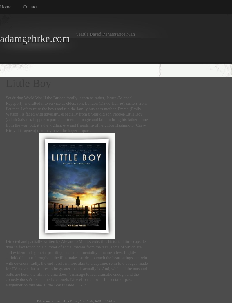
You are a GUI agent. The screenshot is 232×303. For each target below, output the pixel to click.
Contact (30, 6)
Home (5, 6)
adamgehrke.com (35, 38)
